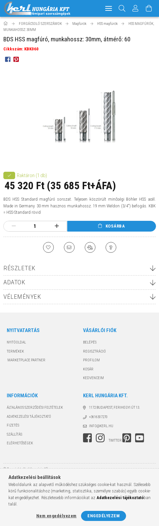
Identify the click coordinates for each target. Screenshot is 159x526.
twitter (115, 440)
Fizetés (13, 425)
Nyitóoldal (16, 342)
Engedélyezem (103, 515)
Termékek (15, 351)
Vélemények (22, 296)
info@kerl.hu (101, 426)
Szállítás (14, 434)
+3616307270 (98, 417)
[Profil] (135, 8)
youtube (139, 438)
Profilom (91, 360)
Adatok (14, 282)
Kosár (88, 369)
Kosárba (115, 226)
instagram (100, 438)
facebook (87, 438)
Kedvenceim (93, 378)
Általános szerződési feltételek (35, 407)
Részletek (19, 268)
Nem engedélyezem (56, 515)
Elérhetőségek (20, 443)
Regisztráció (94, 351)
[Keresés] (122, 8)
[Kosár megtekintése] (149, 8)
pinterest (126, 438)
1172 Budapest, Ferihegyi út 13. (114, 407)
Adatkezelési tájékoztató (29, 416)
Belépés (89, 342)
